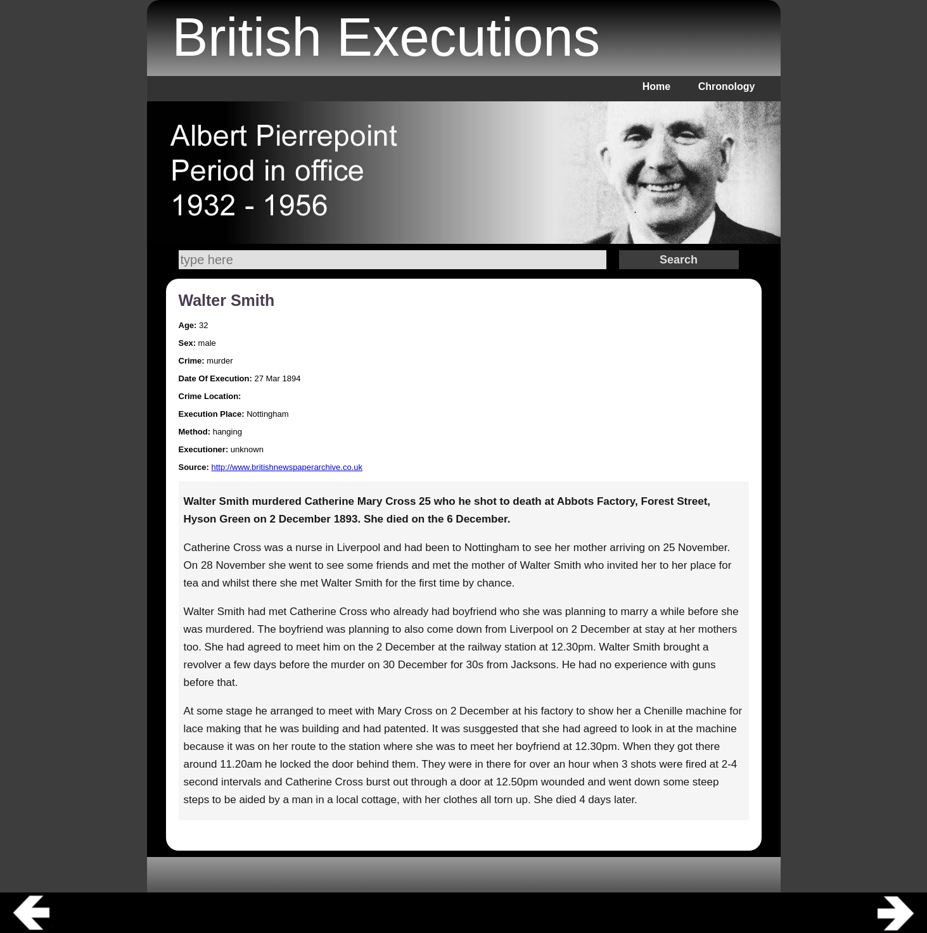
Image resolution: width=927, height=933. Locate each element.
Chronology (726, 86)
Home (656, 86)
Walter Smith (227, 300)
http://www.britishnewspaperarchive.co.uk (287, 467)
